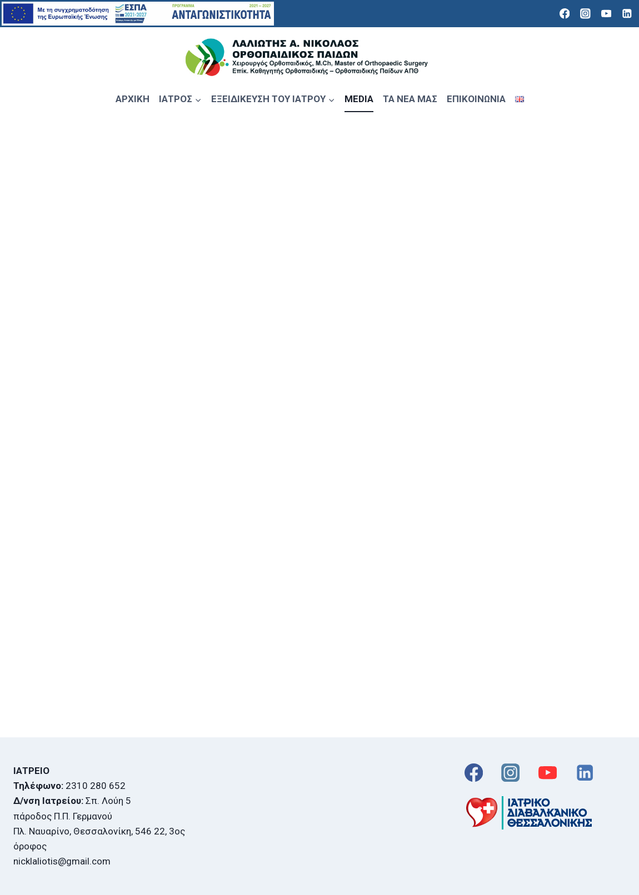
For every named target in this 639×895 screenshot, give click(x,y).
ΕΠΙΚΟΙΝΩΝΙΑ (476, 98)
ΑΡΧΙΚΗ (132, 98)
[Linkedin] (627, 13)
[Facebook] (564, 13)
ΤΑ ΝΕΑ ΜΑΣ (410, 98)
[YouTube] (606, 13)
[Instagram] (585, 13)
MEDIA (359, 98)
